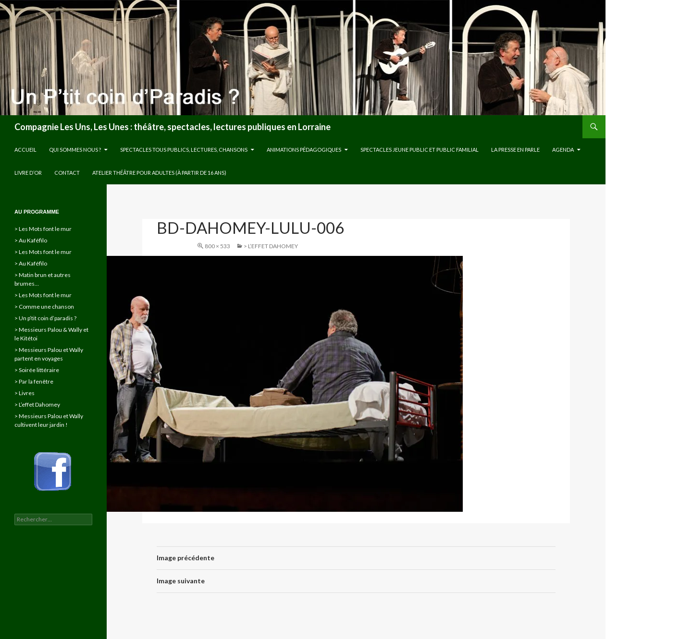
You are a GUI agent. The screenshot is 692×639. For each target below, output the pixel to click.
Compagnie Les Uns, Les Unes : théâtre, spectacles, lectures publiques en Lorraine (172, 126)
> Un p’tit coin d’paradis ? (45, 318)
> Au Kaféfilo (30, 240)
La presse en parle (515, 149)
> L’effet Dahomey (271, 246)
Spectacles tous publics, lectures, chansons (183, 149)
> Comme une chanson (44, 306)
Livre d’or (28, 172)
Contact (67, 172)
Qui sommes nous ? (75, 149)
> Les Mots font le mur (43, 228)
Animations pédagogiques (304, 149)
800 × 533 (217, 246)
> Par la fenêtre (33, 381)
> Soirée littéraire (36, 370)
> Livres (24, 393)
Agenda (563, 149)
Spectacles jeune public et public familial (419, 149)
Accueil (25, 149)
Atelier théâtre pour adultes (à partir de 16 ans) (159, 172)
